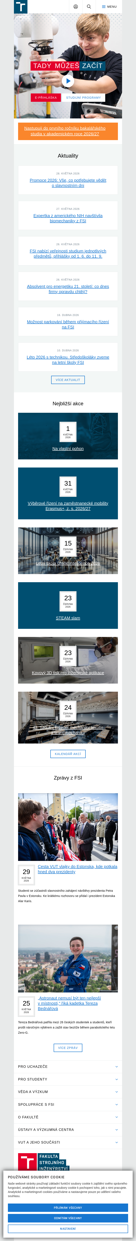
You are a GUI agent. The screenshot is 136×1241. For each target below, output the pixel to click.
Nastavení (68, 1228)
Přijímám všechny (68, 1207)
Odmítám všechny (68, 1218)
